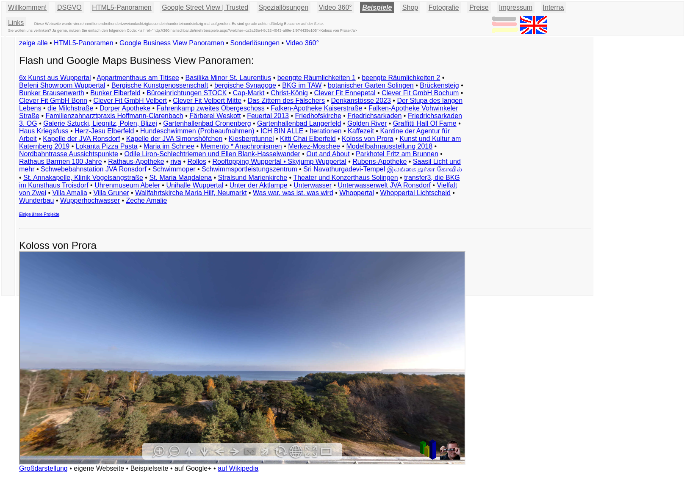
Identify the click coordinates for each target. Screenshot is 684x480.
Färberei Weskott (215, 115)
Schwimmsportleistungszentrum (249, 169)
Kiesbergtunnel (251, 138)
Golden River (367, 123)
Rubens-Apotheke (379, 161)
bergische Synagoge (245, 85)
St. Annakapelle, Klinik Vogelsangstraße (83, 177)
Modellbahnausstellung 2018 (389, 146)
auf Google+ (193, 468)
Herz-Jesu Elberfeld (104, 131)
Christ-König (289, 93)
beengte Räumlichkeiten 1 (316, 77)
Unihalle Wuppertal (194, 185)
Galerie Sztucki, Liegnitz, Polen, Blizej (100, 123)
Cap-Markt (249, 93)
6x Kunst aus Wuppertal (55, 77)
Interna (553, 7)
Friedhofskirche (318, 115)
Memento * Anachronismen (241, 146)
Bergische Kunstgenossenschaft (159, 85)
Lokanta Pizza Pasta (107, 146)
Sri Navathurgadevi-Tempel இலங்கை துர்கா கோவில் (382, 169)
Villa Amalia (70, 192)
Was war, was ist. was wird (293, 192)
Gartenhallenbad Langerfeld (299, 123)
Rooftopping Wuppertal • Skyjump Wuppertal (279, 161)
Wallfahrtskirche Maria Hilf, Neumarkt (190, 192)
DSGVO (69, 7)
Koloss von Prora (367, 138)
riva (175, 161)
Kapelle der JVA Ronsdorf (81, 138)
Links (16, 22)
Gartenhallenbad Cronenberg (207, 123)
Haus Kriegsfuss (44, 131)
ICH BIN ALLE (281, 131)
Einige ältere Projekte (39, 214)
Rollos (196, 161)
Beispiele (377, 7)
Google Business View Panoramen (171, 43)
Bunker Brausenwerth (51, 93)
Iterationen (326, 131)
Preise (478, 7)
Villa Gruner (111, 192)
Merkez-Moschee (314, 146)
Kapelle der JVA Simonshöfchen (174, 138)
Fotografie (444, 7)
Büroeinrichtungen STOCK (187, 93)
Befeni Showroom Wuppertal (62, 85)
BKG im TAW (301, 85)
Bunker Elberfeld (115, 93)
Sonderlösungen (255, 43)
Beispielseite (149, 468)
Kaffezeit (361, 131)
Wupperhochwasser (90, 200)
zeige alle (33, 43)
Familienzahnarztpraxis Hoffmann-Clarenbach (114, 115)
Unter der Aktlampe (259, 185)
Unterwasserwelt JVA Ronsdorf (384, 185)
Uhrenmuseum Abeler (127, 185)
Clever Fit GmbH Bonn (53, 100)
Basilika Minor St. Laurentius (228, 77)
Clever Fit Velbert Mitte (207, 100)
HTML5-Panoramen (122, 7)
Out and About (327, 153)
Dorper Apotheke (125, 108)
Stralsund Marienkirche (253, 177)
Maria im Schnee (169, 146)
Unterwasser (313, 185)
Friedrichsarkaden (374, 115)
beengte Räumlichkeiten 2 (401, 77)
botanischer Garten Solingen (371, 85)
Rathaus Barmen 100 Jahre (60, 161)
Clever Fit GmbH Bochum (420, 93)
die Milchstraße (70, 108)
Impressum (515, 7)
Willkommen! (27, 7)
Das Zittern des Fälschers (286, 100)
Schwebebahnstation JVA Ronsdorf (94, 169)
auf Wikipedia (238, 468)
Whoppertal (356, 192)
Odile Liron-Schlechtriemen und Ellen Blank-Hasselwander (212, 153)
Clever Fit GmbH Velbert (129, 100)
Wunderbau (36, 200)
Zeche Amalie (146, 200)
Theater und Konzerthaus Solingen (345, 177)
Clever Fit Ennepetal (345, 93)
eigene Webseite (99, 468)
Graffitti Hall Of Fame (425, 123)
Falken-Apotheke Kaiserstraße (316, 108)
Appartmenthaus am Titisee (138, 77)
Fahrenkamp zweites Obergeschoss (211, 108)
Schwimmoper (173, 169)
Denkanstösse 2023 (360, 100)
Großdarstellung (43, 468)
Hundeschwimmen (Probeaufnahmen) (197, 131)
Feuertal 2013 (268, 115)
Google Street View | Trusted (205, 7)
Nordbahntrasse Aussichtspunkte (68, 153)
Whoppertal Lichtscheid (415, 192)
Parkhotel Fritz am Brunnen (397, 153)
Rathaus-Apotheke (136, 161)
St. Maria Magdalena (180, 177)
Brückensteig (439, 85)
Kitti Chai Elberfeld (308, 138)
